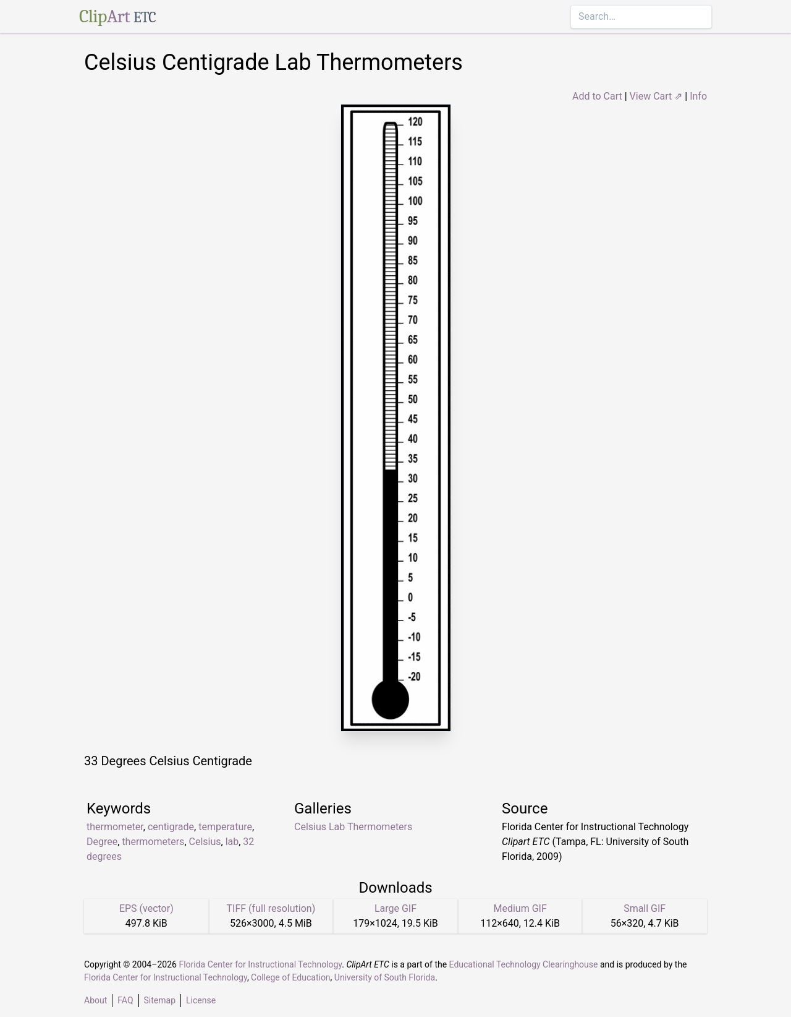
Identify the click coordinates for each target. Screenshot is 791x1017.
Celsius (205, 842)
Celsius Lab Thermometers (353, 827)
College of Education (291, 977)
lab (232, 842)
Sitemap (160, 1000)
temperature (225, 827)
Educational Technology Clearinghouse (523, 964)
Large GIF (395, 908)
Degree (102, 842)
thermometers (153, 842)
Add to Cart (597, 96)
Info (698, 96)
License (201, 1000)
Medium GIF (519, 908)
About (95, 1000)
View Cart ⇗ (656, 96)
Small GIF (645, 908)
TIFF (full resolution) (271, 908)
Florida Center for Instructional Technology (260, 964)
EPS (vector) (146, 908)
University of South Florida (384, 977)
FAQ (125, 1000)
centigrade (171, 827)
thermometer (115, 827)
